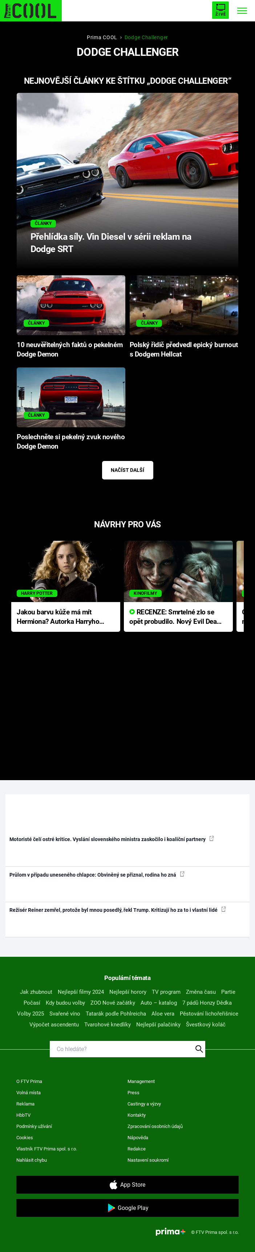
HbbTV (23, 1115)
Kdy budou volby (65, 1003)
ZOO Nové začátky (112, 1003)
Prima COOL (102, 37)
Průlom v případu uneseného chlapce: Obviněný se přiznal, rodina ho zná (97, 874)
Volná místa (28, 1092)
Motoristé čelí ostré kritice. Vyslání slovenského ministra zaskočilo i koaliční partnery (111, 839)
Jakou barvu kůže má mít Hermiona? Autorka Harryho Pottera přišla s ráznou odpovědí (58, 617)
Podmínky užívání (34, 1126)
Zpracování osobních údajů (155, 1126)
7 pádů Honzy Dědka (207, 1003)
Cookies (24, 1137)
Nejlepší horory (127, 992)
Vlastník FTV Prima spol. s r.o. (46, 1149)
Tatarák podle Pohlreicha (116, 1013)
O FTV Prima (29, 1081)
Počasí (32, 1003)
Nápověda (138, 1137)
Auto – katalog (159, 1003)
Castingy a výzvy (144, 1104)
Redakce (137, 1149)
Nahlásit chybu (31, 1160)
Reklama (25, 1104)
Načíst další (127, 470)
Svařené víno (64, 1013)
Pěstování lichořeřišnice (209, 1013)
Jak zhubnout (36, 992)
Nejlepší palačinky (158, 1024)
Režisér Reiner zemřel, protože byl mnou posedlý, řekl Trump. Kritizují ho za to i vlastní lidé (117, 909)
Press (133, 1092)
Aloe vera (162, 1013)
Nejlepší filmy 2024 (81, 992)
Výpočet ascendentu (54, 1024)
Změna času (201, 992)
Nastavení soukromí (148, 1160)
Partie (228, 992)
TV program (166, 992)
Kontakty (137, 1115)
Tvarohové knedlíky (107, 1024)
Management (141, 1081)
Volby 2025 (30, 1013)
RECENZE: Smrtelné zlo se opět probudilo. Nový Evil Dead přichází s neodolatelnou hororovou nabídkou (174, 617)
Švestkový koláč (206, 1024)
